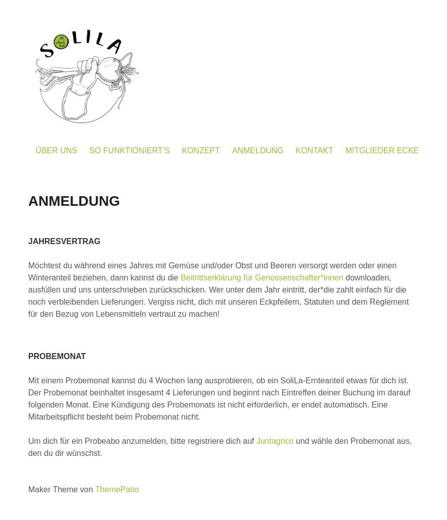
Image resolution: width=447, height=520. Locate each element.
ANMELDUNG (258, 150)
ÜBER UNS (57, 150)
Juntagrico (275, 441)
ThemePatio (117, 489)
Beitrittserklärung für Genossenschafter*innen (261, 277)
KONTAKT (314, 150)
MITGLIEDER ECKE (382, 150)
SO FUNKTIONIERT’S (129, 150)
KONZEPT (201, 150)
